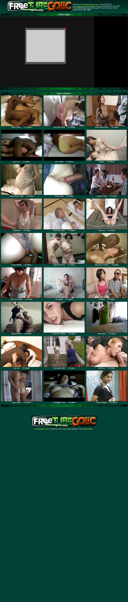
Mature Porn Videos (88, 6)
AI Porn (99, 6)
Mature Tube (77, 6)
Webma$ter (88, 429)
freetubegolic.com (42, 429)
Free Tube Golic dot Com (90, 4)
